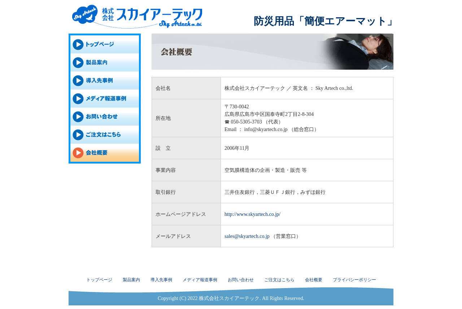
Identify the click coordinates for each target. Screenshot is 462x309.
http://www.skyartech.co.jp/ (252, 214)
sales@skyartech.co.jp (247, 236)
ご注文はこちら (279, 279)
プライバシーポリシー (354, 279)
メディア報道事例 (200, 279)
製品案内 (131, 279)
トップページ (99, 279)
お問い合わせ (241, 279)
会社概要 (313, 279)
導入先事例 (161, 279)
